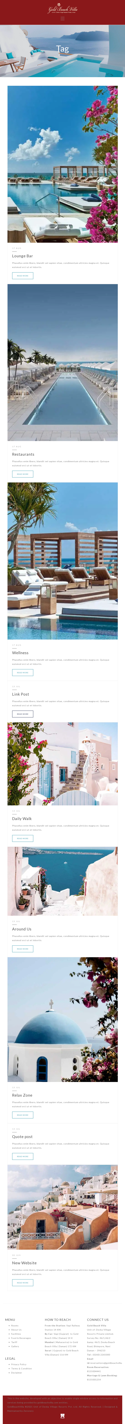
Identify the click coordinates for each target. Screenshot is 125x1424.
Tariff (14, 1342)
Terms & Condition (21, 1368)
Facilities (16, 1334)
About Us (16, 1329)
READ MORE (22, 276)
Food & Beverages (21, 1338)
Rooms (15, 1325)
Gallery (15, 1346)
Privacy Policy (18, 1364)
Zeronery (28, 1411)
